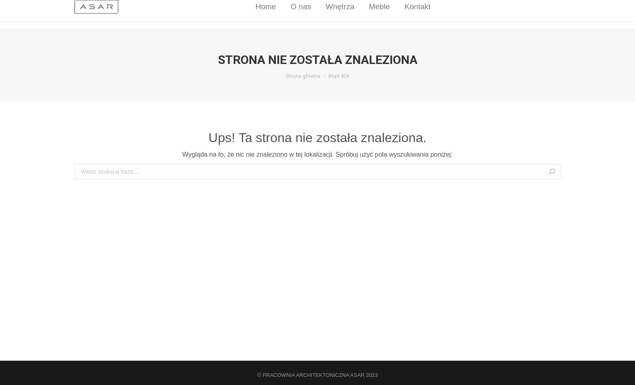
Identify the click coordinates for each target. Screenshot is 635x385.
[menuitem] (241, 14)
